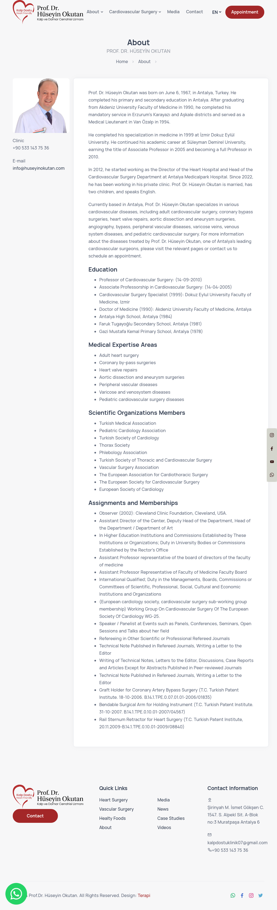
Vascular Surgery (116, 809)
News (163, 809)
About (93, 12)
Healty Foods (112, 818)
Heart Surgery (113, 800)
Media (173, 12)
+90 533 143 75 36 (31, 148)
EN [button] (215, 12)
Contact (194, 12)
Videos (164, 827)
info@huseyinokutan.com (39, 168)
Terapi (144, 895)
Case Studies (171, 818)
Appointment (244, 12)
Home (122, 61)
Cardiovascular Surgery (133, 12)
